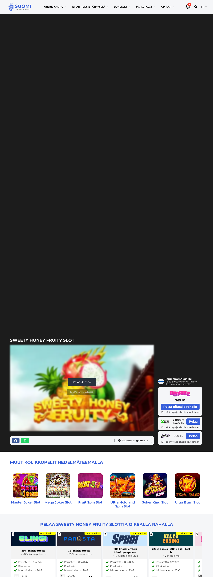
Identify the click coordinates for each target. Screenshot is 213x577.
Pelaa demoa (82, 382)
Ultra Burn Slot (187, 502)
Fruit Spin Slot (90, 502)
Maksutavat (145, 7)
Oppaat (167, 7)
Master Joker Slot (25, 502)
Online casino (55, 7)
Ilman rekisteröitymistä (90, 7)
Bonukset (122, 7)
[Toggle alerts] (188, 6)
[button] (196, 7)
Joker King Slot (155, 502)
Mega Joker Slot (58, 502)
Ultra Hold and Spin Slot (122, 504)
